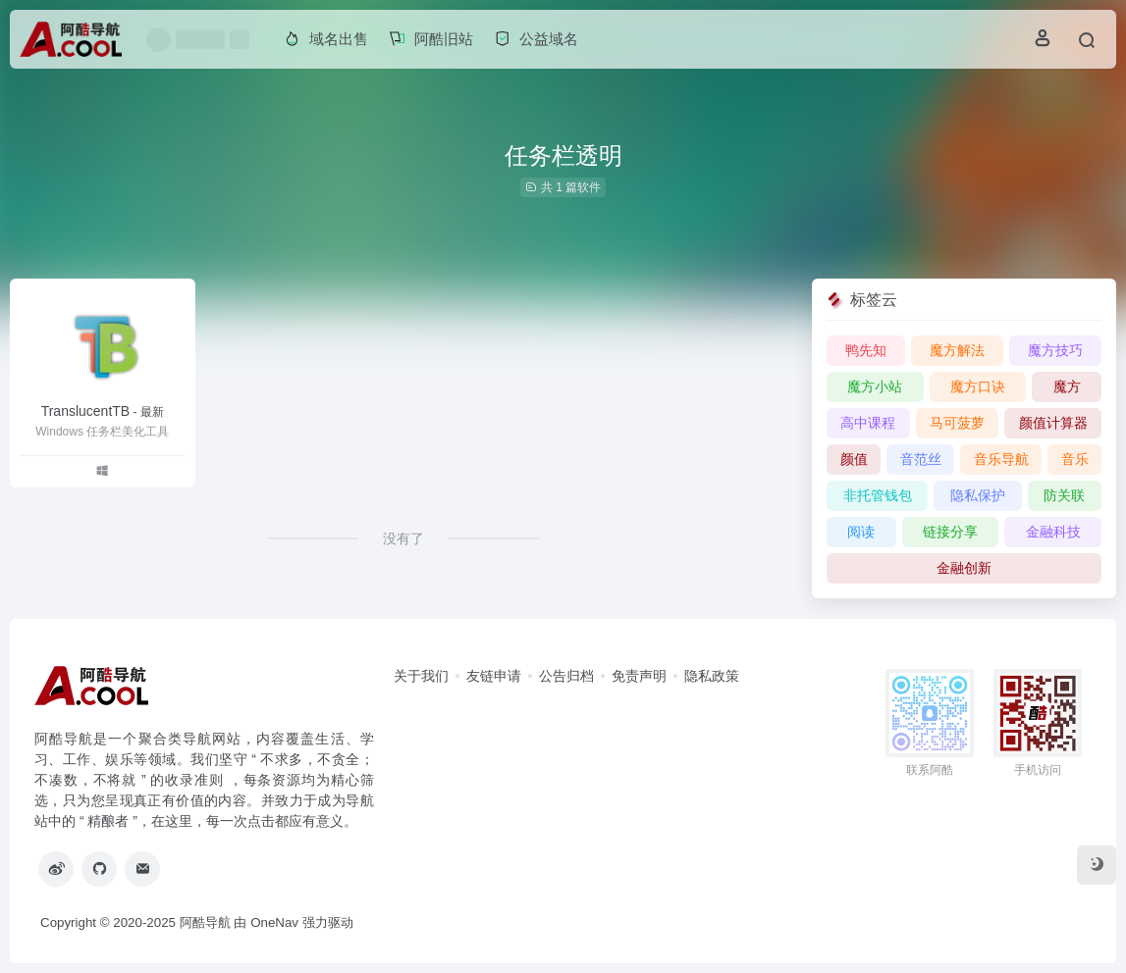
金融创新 (964, 568)
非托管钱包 (877, 495)
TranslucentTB (102, 411)
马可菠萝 (957, 423)
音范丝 (920, 459)
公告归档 (566, 676)
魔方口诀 (977, 386)
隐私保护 (977, 495)
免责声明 (639, 676)
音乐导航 (1001, 459)
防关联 (1064, 495)
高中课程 (867, 423)
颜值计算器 (1053, 423)
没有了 (403, 538)
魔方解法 (957, 350)
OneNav (274, 922)
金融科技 (1053, 531)
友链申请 (493, 676)
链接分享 (950, 531)
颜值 (854, 459)
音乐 (1075, 459)
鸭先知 (865, 350)
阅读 (861, 531)
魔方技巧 (1055, 350)
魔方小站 (874, 386)
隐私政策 (711, 676)
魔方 (1067, 386)
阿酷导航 (205, 922)
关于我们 (421, 676)
